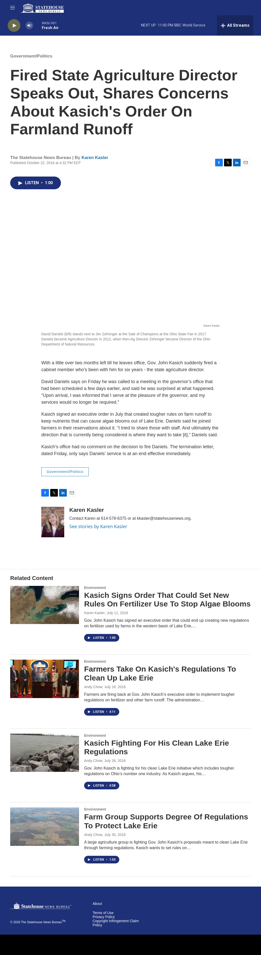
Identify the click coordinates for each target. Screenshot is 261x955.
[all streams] (235, 25)
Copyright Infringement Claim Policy (116, 923)
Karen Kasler (95, 157)
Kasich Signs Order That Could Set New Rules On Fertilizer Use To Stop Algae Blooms (167, 599)
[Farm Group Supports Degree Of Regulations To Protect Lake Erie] (44, 826)
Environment (95, 588)
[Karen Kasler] (52, 522)
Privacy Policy (104, 917)
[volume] (29, 25)
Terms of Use (103, 913)
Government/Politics (31, 56)
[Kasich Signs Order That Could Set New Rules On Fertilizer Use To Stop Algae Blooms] (44, 605)
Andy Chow (93, 687)
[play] (14, 25)
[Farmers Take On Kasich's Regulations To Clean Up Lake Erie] (44, 679)
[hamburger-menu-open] (12, 8)
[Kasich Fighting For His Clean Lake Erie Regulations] (44, 753)
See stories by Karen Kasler (98, 526)
